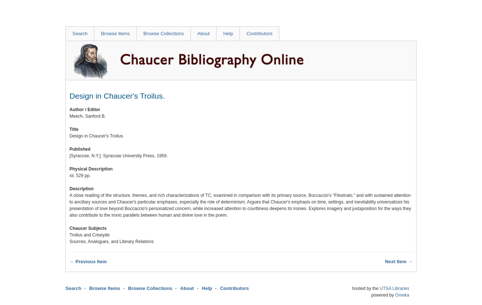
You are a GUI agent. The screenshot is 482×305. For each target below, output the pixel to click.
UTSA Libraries (394, 288)
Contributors (259, 33)
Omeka (402, 295)
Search (79, 33)
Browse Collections (163, 33)
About (203, 33)
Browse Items (115, 33)
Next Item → (399, 261)
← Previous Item (88, 261)
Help (228, 33)
